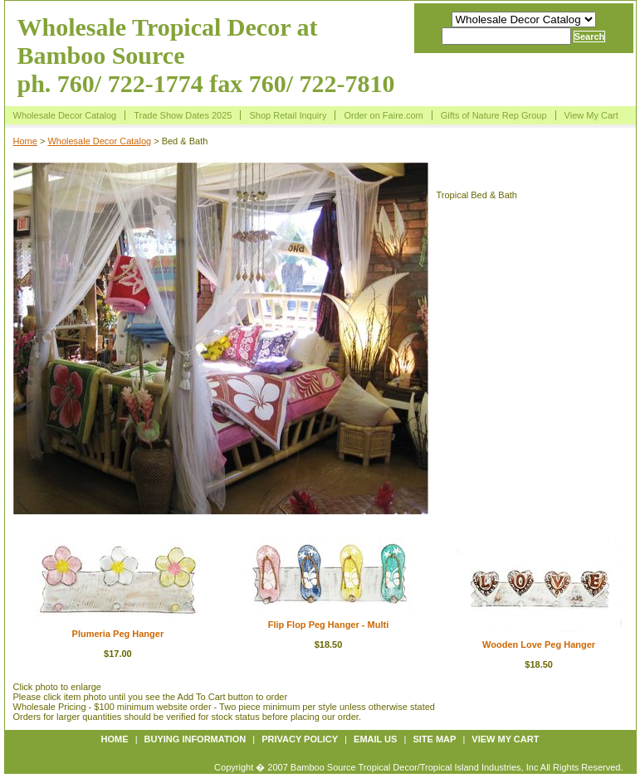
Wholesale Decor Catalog (65, 115)
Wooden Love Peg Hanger (538, 644)
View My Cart (591, 115)
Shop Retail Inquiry (287, 115)
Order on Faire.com (383, 115)
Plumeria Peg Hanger (118, 634)
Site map (434, 739)
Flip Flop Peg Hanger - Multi (328, 625)
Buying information (195, 739)
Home (25, 141)
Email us (375, 739)
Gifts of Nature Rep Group (494, 115)
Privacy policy (299, 739)
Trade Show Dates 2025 (183, 115)
